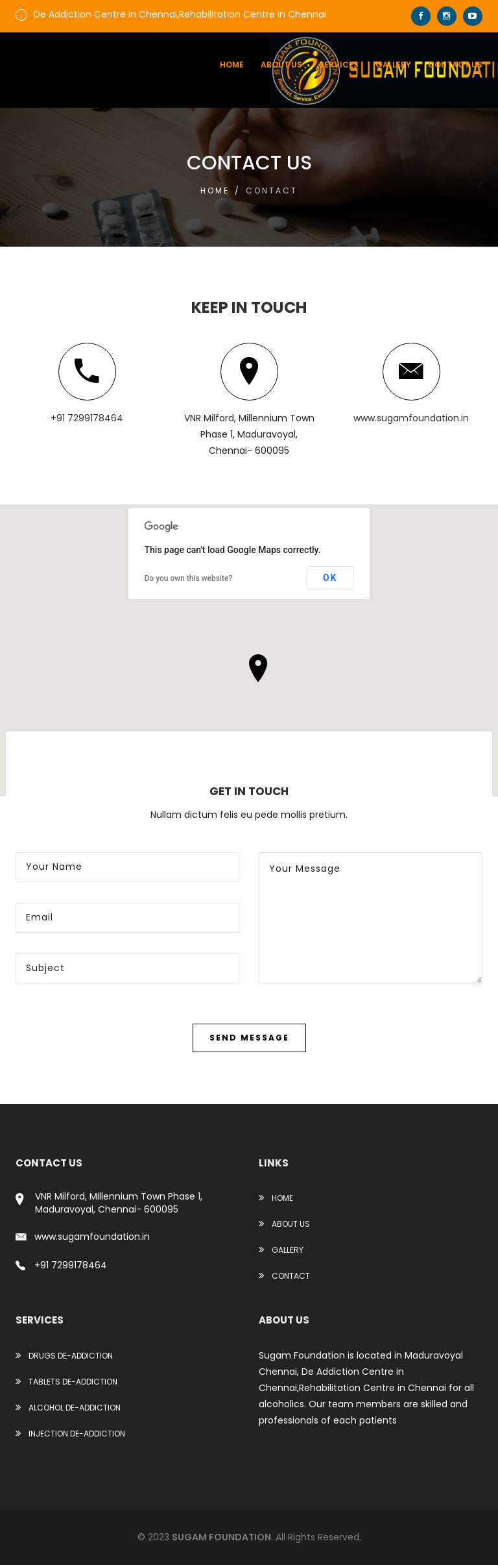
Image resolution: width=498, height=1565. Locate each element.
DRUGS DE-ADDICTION (64, 1355)
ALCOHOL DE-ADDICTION (68, 1407)
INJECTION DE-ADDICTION (70, 1433)
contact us (455, 64)
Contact (284, 1275)
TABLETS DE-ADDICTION (66, 1381)
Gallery (393, 64)
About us (281, 64)
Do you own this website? (189, 578)
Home (232, 64)
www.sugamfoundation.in (411, 418)
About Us (284, 1223)
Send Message (249, 1037)
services (339, 64)
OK (330, 578)
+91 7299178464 (87, 418)
